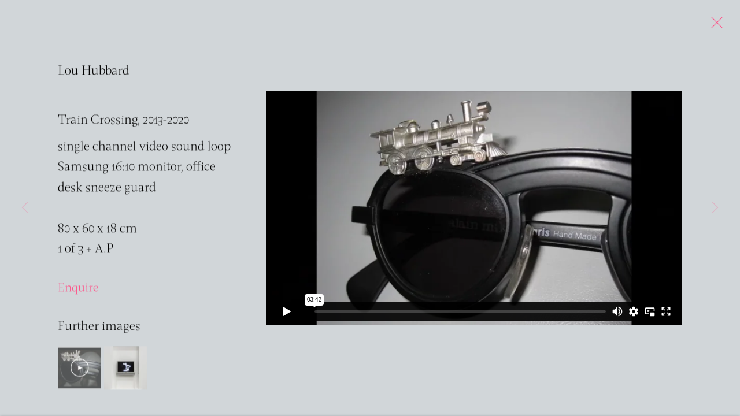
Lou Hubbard (94, 72)
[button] (79, 369)
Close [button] (714, 26)
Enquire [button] (78, 289)
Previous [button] (25, 208)
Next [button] (715, 208)
